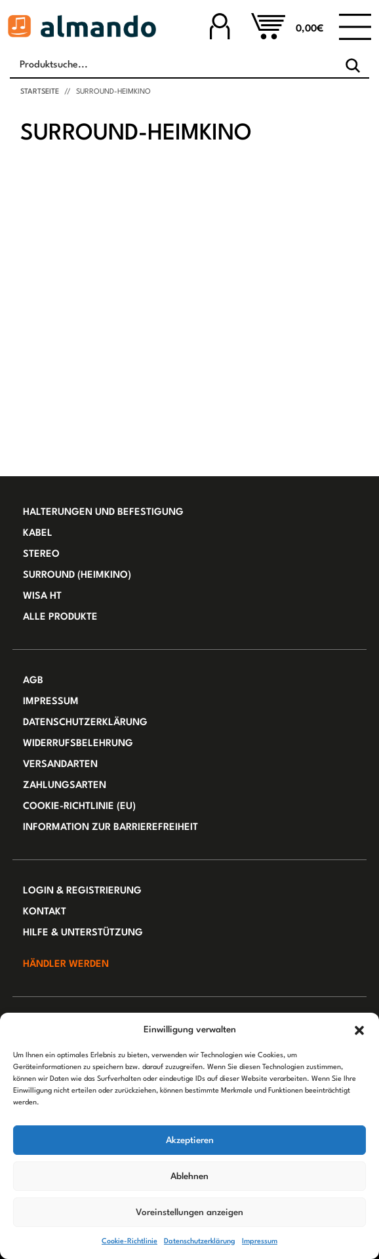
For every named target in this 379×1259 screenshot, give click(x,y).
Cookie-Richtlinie (129, 1241)
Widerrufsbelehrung (78, 744)
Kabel (37, 533)
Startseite (39, 92)
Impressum (259, 1241)
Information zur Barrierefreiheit (110, 828)
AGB (33, 681)
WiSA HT (42, 596)
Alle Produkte (60, 617)
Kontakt (44, 912)
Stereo (41, 554)
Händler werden (66, 964)
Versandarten (60, 765)
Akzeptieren (190, 1140)
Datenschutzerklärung (199, 1241)
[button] (359, 1029)
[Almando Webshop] (82, 26)
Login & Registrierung (82, 891)
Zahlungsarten (64, 786)
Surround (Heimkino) (77, 575)
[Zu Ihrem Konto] (219, 26)
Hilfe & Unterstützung (83, 933)
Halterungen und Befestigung (103, 512)
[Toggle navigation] (355, 26)
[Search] (352, 65)
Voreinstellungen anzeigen (189, 1212)
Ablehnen (189, 1176)
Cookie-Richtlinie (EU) (79, 807)
